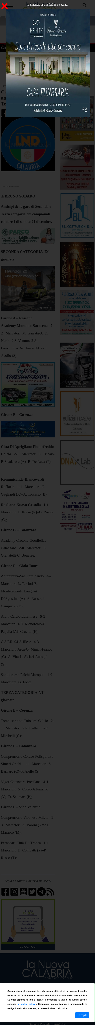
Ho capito (82, 1015)
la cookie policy (26, 1004)
